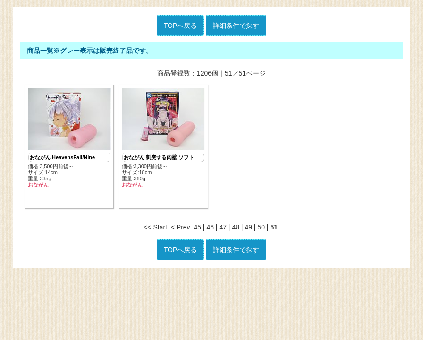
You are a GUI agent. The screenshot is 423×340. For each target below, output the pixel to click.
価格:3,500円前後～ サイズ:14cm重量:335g (69, 138)
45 (197, 227)
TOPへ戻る (180, 25)
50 (261, 227)
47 (223, 227)
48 (235, 227)
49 (248, 227)
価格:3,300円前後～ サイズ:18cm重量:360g (163, 138)
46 (210, 227)
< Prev (180, 227)
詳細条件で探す (236, 25)
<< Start (155, 227)
